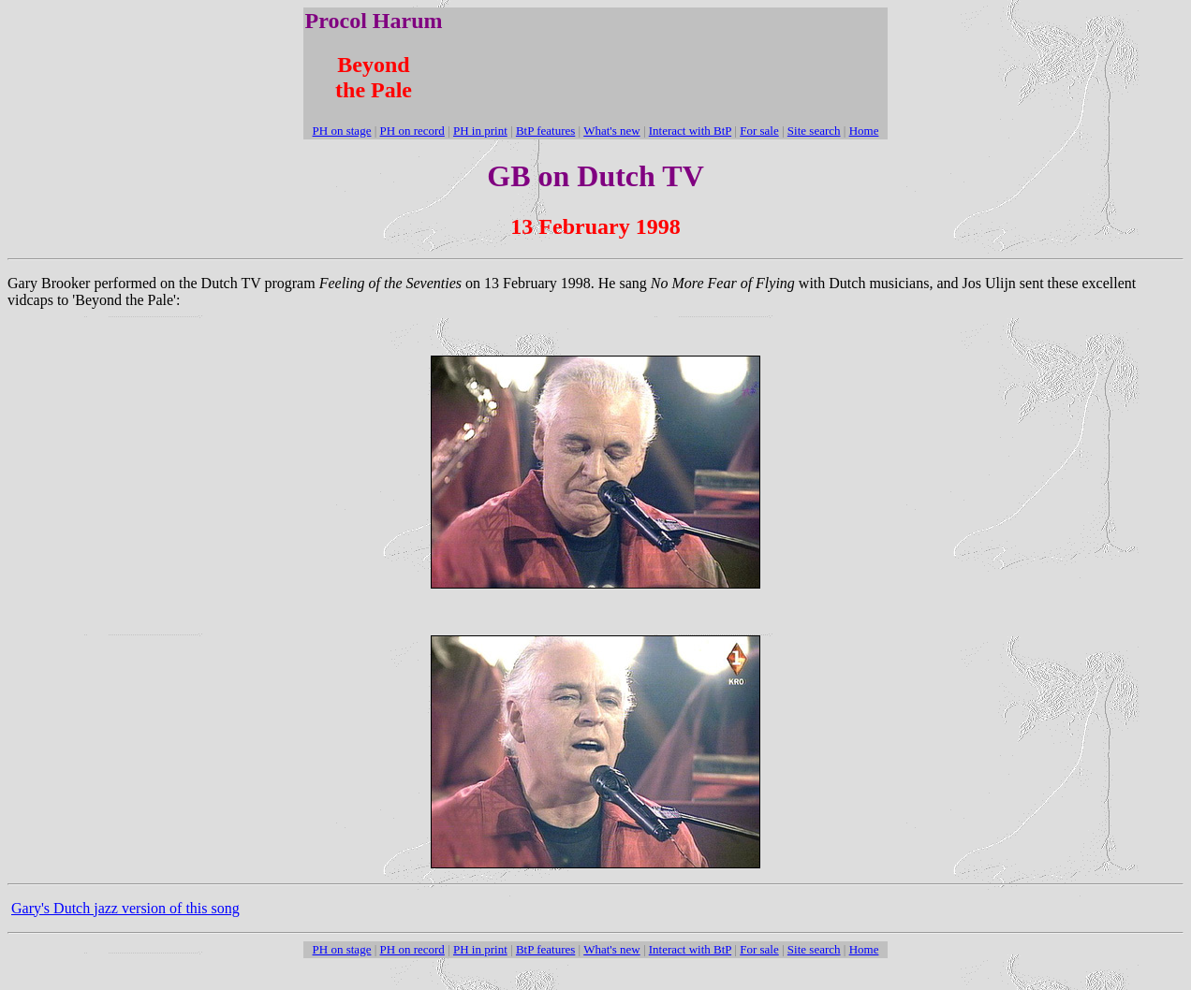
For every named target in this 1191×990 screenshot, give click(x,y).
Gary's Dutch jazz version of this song (125, 908)
